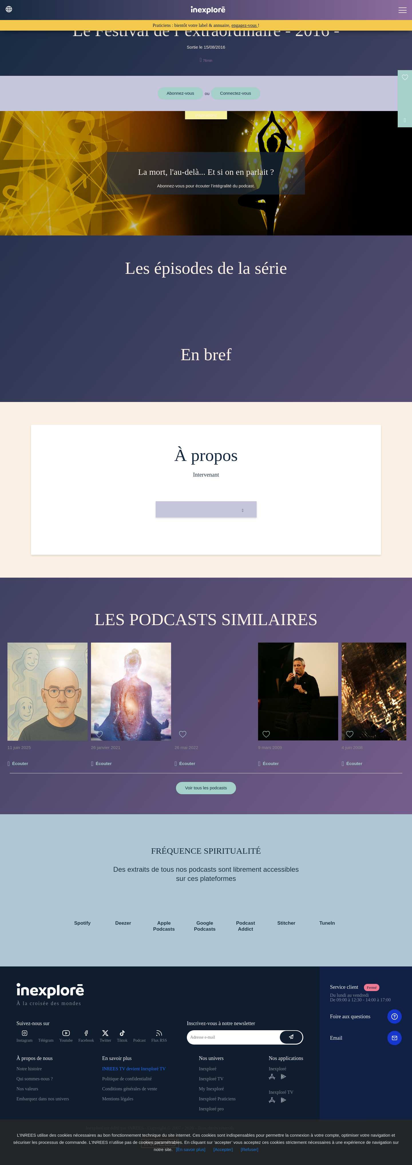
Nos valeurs (27, 1088)
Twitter (105, 1036)
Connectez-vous (235, 93)
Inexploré (207, 1068)
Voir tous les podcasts (206, 787)
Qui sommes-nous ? (35, 1078)
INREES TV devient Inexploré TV (134, 1068)
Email (366, 1038)
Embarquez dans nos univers (43, 1098)
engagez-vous (244, 25)
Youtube (66, 1036)
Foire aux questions (366, 1016)
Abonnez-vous (180, 93)
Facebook (86, 1036)
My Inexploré (211, 1088)
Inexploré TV (211, 1078)
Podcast (139, 1040)
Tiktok (122, 1036)
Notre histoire (29, 1068)
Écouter (20, 763)
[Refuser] (249, 1149)
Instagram (25, 1036)
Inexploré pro (211, 1108)
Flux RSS (159, 1036)
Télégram (46, 1040)
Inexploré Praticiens (217, 1098)
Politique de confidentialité (127, 1078)
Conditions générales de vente (129, 1088)
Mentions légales (117, 1098)
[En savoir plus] (190, 1149)
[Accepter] (223, 1149)
